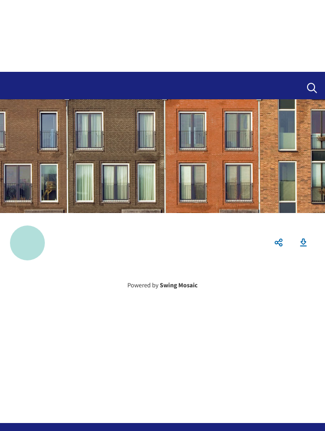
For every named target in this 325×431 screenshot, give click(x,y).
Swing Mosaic (179, 285)
